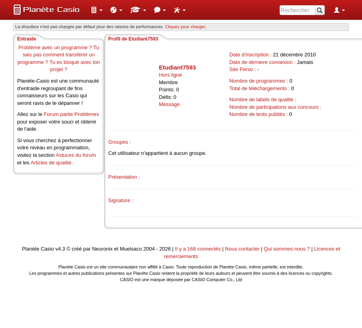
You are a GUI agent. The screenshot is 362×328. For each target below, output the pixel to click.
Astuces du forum (76, 155)
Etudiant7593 (177, 67)
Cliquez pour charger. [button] (185, 26)
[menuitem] (97, 10)
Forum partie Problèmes (71, 114)
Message (169, 104)
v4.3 (60, 249)
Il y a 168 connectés (198, 249)
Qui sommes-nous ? (287, 249)
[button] (97, 10)
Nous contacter (242, 249)
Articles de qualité (50, 163)
